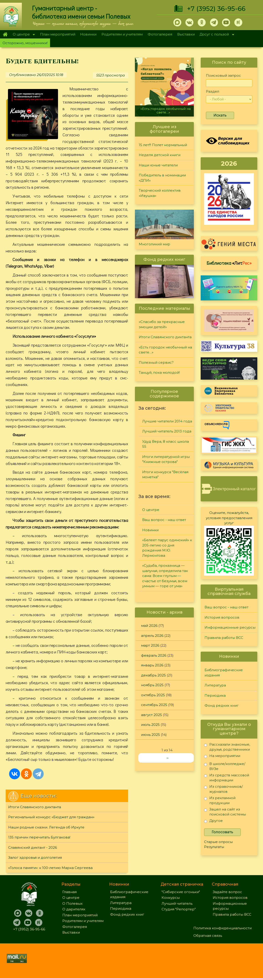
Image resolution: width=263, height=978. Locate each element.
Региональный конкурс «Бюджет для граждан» (51, 817)
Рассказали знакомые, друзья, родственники (227, 747)
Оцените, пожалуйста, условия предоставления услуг (229, 518)
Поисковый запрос (223, 75)
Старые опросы (218, 842)
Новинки (88, 34)
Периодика (215, 695)
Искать (220, 115)
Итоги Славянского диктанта (34, 807)
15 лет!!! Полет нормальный (163, 145)
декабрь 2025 (153, 675)
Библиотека (229, 263)
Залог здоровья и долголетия (35, 857)
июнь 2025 (150, 734)
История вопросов (222, 617)
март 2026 (150, 645)
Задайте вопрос (227, 892)
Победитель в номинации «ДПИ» (162, 178)
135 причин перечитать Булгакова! (39, 837)
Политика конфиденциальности (222, 928)
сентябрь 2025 (154, 705)
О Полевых (72, 903)
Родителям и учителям (122, 34)
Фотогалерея (160, 34)
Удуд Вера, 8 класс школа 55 (165, 444)
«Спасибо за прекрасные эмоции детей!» (162, 324)
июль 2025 (150, 724)
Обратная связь (207, 935)
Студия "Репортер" (179, 909)
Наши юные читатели (158, 165)
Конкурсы (171, 897)
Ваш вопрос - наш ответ (164, 520)
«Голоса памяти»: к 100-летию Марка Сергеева (50, 868)
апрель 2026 (152, 635)
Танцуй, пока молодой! (159, 372)
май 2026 (149, 625)
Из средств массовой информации (226, 777)
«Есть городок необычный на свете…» (165, 110)
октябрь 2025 (153, 695)
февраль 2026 (153, 655)
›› (167, 758)
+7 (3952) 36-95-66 (216, 9)
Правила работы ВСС (224, 637)
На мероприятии (222, 756)
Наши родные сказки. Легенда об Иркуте (46, 827)
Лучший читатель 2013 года (166, 431)
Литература (215, 685)
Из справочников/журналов (223, 789)
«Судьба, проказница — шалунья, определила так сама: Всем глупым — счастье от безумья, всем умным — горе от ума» (165, 575)
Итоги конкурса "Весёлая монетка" (165, 474)
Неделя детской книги (159, 155)
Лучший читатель (177, 903)
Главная (5, 34)
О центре (22, 34)
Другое (213, 821)
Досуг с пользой (215, 34)
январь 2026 (152, 665)
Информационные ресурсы (230, 627)
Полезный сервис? (156, 362)
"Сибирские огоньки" (181, 892)
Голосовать (222, 832)
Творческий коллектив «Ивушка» (160, 193)
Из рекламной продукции (219, 800)
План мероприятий (57, 34)
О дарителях (73, 909)
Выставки (186, 34)
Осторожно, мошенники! (25, 43)
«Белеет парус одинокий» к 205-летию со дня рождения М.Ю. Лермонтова (167, 548)
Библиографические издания (224, 672)
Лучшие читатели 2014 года (167, 421)
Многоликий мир (154, 244)
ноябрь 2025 (152, 685)
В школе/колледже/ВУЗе (224, 766)
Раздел (212, 91)
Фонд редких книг (222, 705)
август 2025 (151, 715)
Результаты (214, 847)
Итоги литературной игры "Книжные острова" (166, 459)
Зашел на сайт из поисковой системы (225, 812)
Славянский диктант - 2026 (32, 847)
